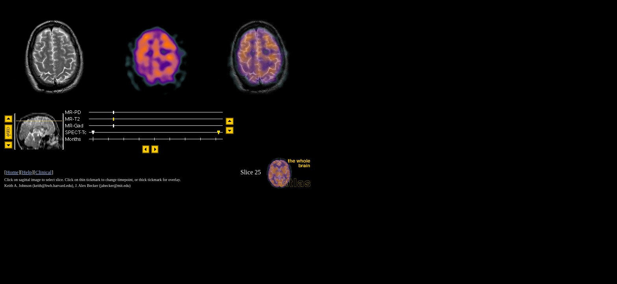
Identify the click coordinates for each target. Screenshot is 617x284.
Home (12, 172)
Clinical (43, 172)
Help (27, 172)
